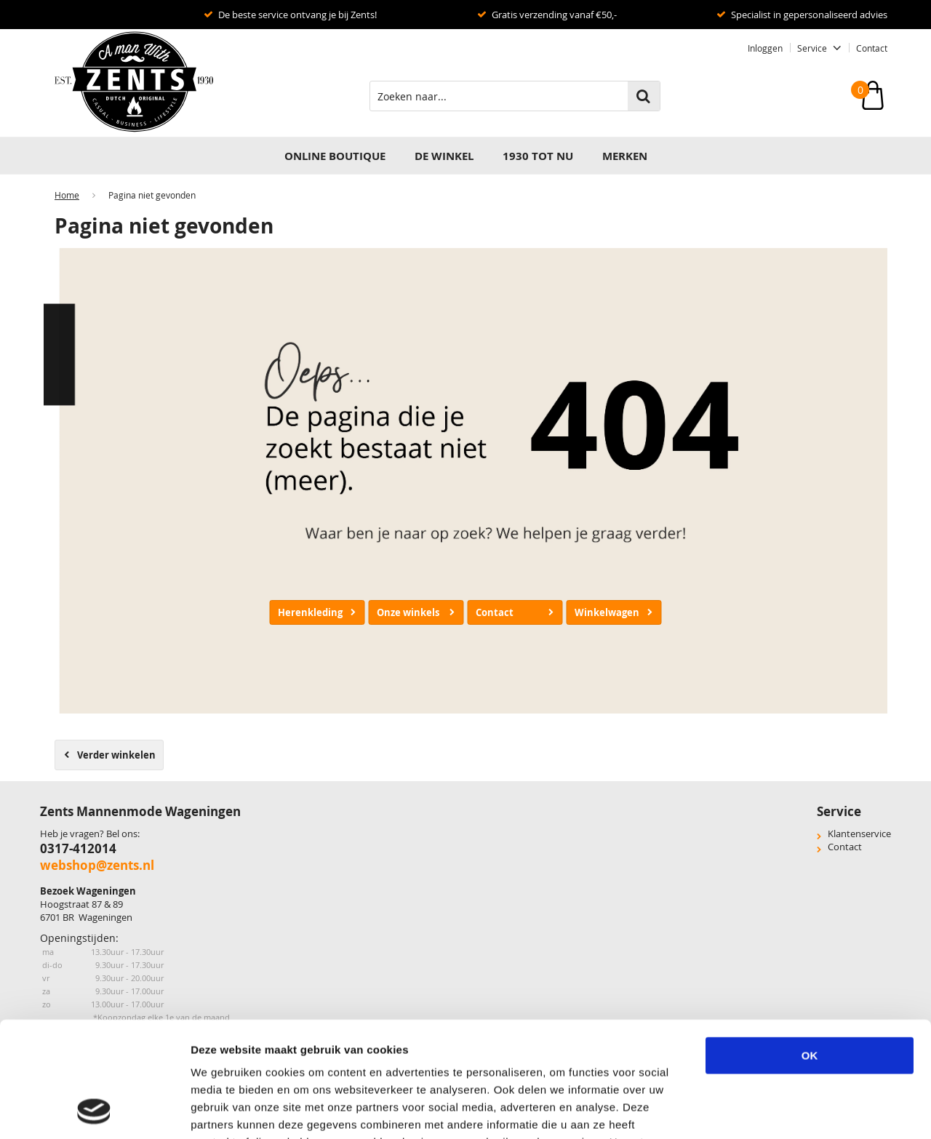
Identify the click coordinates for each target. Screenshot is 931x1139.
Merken (624, 156)
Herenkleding (310, 612)
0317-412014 (78, 848)
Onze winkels (408, 612)
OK (810, 947)
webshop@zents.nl (97, 865)
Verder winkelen (116, 755)
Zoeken (644, 96)
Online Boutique (334, 156)
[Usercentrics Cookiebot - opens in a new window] (94, 1111)
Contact (871, 48)
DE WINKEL (444, 156)
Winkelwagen (607, 612)
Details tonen (806, 1110)
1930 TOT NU (538, 156)
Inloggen (765, 48)
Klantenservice (859, 833)
